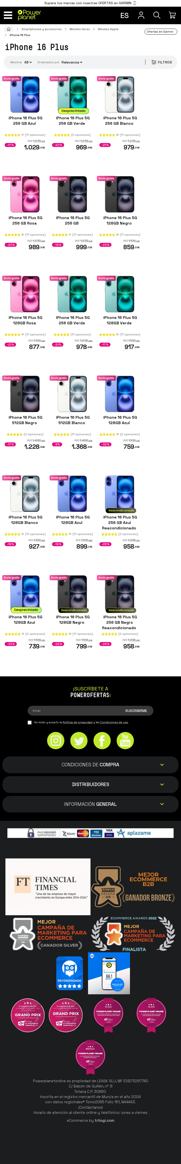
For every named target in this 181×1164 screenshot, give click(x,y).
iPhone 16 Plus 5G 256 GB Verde (72, 120)
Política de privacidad (77, 722)
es (124, 15)
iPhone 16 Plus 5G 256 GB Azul (25, 120)
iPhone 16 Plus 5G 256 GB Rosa (25, 220)
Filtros (161, 62)
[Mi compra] (173, 15)
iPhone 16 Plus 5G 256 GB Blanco (119, 120)
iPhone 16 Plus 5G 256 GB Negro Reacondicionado (119, 622)
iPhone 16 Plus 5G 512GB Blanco (72, 420)
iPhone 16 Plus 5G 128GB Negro (119, 220)
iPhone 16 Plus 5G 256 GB (72, 220)
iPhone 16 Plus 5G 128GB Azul (119, 420)
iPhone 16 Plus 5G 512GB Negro (25, 420)
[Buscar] (157, 15)
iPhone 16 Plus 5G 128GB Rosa (25, 320)
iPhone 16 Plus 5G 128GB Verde (119, 320)
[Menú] (8, 15)
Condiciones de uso (114, 722)
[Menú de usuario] (141, 15)
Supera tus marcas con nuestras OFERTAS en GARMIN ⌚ (90, 3)
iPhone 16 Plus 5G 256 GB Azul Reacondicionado (119, 523)
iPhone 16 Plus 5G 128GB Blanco (25, 520)
